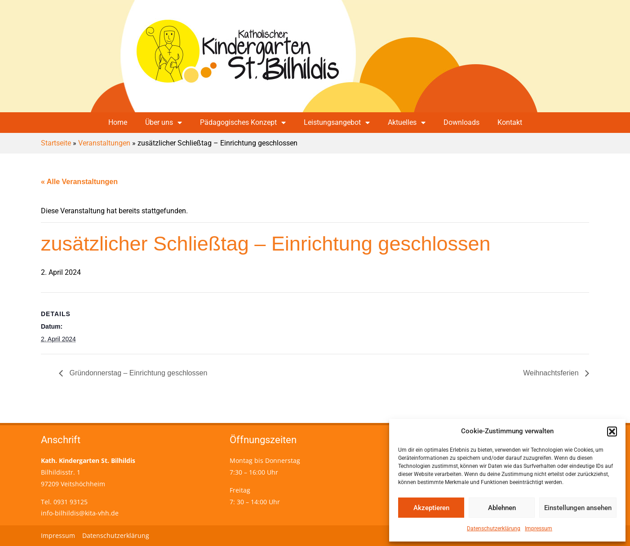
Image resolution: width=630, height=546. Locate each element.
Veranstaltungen (104, 143)
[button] (612, 431)
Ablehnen (502, 508)
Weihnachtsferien (552, 373)
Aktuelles (407, 122)
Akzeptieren (431, 508)
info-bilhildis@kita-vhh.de (80, 513)
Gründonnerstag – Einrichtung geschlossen (137, 373)
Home (117, 122)
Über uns (163, 122)
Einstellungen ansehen (578, 508)
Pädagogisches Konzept (243, 122)
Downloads (461, 122)
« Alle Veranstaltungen (79, 181)
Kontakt (509, 122)
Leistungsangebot (337, 122)
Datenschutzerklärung (493, 528)
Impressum (538, 528)
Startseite (56, 143)
